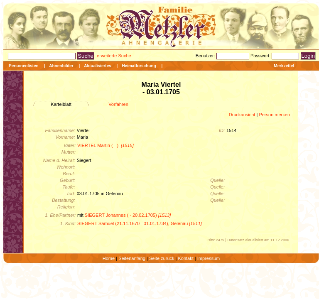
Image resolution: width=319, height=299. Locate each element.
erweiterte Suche (114, 55)
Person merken (274, 114)
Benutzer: (206, 55)
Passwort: (261, 55)
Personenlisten (24, 66)
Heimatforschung (139, 66)
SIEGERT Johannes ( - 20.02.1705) (128, 215)
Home (109, 258)
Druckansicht (242, 114)
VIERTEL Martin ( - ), (105, 145)
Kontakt (185, 258)
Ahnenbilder (61, 66)
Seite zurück (161, 258)
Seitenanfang (131, 258)
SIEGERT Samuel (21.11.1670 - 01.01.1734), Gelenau (139, 223)
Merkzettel (284, 66)
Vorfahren (118, 104)
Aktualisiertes (97, 66)
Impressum (208, 258)
